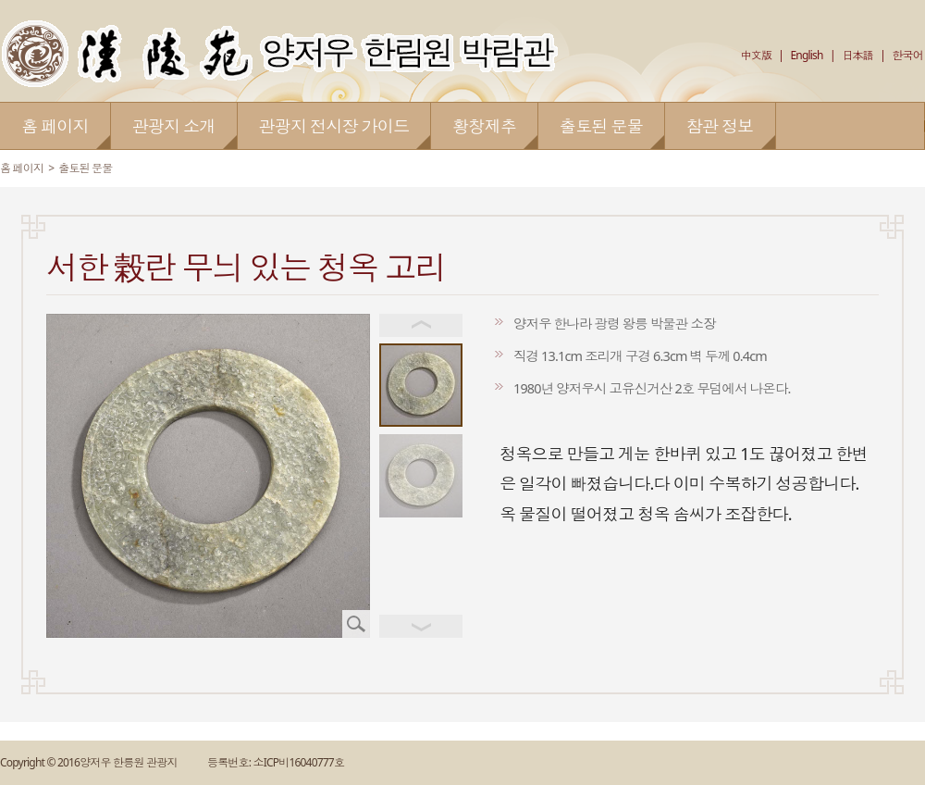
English (806, 55)
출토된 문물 (85, 168)
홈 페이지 (21, 168)
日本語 (857, 55)
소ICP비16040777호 (298, 762)
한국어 (907, 55)
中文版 (755, 55)
